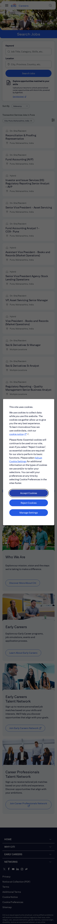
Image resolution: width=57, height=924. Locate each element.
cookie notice (17, 442)
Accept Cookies (28, 498)
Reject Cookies (28, 507)
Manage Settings (28, 516)
